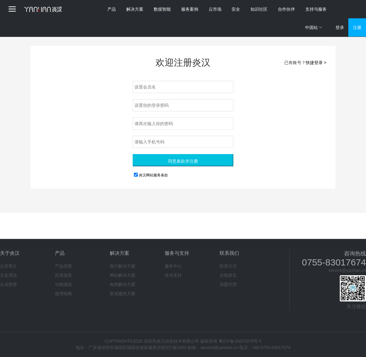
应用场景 (63, 275)
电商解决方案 (122, 284)
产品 (111, 9)
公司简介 (8, 266)
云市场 (215, 9)
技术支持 (173, 275)
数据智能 (162, 9)
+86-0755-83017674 (271, 347)
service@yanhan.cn (347, 270)
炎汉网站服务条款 (153, 175)
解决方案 (134, 9)
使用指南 (63, 293)
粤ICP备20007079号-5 (240, 341)
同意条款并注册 (183, 161)
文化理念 (8, 275)
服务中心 (173, 266)
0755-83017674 (334, 262)
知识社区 (258, 9)
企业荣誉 (8, 284)
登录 (340, 27)
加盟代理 (228, 284)
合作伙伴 (286, 9)
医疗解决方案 (122, 266)
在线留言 (228, 275)
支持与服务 (316, 9)
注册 (357, 27)
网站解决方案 (122, 275)
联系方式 (228, 266)
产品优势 (63, 266)
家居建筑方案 (122, 293)
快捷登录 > (316, 62)
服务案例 (189, 9)
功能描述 (63, 284)
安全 (235, 9)
